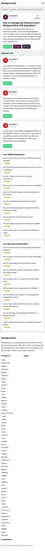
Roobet (3, 451)
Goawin (3, 463)
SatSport (4, 513)
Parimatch (4, 376)
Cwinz (3, 479)
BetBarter (4, 482)
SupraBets (13, 9)
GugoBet (4, 441)
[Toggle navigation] (43, 3)
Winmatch (4, 369)
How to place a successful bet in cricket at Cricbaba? (22, 187)
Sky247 (3, 429)
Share (26, 46)
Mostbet (4, 491)
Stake (3, 360)
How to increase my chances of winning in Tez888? (21, 225)
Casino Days (5, 523)
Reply (17, 46)
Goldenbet (4, 520)
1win (2, 394)
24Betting (4, 473)
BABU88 (4, 529)
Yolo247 (4, 404)
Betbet (3, 426)
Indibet (3, 407)
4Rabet (3, 379)
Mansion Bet (5, 363)
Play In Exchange (7, 413)
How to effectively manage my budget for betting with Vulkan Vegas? (21, 210)
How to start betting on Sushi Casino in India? (19, 202)
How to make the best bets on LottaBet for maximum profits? (22, 324)
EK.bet (3, 495)
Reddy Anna (5, 460)
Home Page (4, 9)
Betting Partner (8, 3)
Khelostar (4, 435)
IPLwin (3, 388)
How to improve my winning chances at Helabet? (20, 289)
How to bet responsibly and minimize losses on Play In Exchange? (22, 170)
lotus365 (4, 488)
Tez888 (3, 476)
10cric (3, 438)
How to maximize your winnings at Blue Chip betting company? (22, 160)
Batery (3, 391)
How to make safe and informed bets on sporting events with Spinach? (21, 306)
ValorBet (4, 454)
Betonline (4, 535)
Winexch (4, 401)
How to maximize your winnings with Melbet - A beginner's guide (20, 315)
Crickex (3, 432)
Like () (7, 46)
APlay (3, 526)
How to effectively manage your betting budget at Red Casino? (21, 194)
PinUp (3, 485)
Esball (3, 532)
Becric (3, 444)
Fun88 (3, 416)
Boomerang (5, 510)
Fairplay (3, 423)
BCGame (4, 385)
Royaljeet (4, 410)
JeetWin (4, 419)
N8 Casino (4, 466)
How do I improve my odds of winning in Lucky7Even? (17, 179)
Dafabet (4, 372)
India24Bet (4, 448)
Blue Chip (4, 457)
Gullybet (4, 397)
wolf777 (4, 498)
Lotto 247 (4, 507)
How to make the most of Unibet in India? (18, 218)
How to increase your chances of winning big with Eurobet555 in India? (21, 297)
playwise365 (5, 516)
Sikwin (3, 504)
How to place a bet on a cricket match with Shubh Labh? (21, 233)
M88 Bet (4, 366)
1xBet (3, 382)
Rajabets (4, 469)
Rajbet (3, 501)
